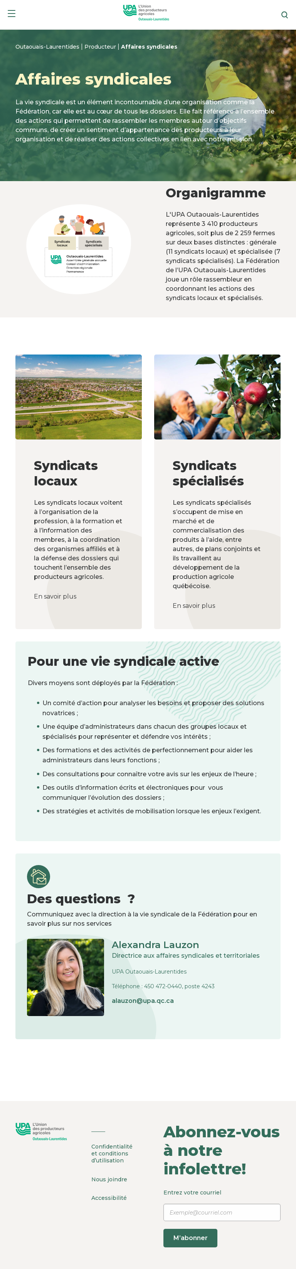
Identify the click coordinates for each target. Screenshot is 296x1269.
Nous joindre (109, 1177)
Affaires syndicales (149, 46)
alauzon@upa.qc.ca (143, 1001)
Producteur (101, 46)
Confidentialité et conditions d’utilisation (112, 1153)
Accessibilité (109, 1195)
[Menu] (11, 15)
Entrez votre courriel (222, 1218)
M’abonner (193, 1238)
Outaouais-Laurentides (48, 46)
